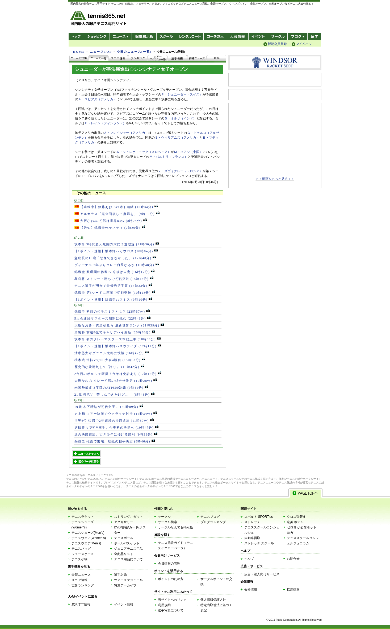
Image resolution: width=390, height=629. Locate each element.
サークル (277, 36)
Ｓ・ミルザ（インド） (180, 118)
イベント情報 (123, 604)
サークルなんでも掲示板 (175, 527)
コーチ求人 (216, 36)
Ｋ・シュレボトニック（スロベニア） (143, 152)
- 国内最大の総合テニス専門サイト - (99, 19)
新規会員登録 (277, 44)
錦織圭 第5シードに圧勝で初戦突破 (115, 293)
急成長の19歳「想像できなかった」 (115, 258)
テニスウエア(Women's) (89, 538)
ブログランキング (213, 522)
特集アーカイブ (125, 585)
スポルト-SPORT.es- (259, 517)
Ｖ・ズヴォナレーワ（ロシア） (180, 171)
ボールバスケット (127, 543)
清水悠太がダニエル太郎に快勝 (111, 353)
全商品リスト (123, 554)
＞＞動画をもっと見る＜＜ (275, 179)
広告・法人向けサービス (261, 574)
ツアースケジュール (128, 580)
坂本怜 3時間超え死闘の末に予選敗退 (116, 244)
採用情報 (293, 589)
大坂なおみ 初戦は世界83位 (110, 221)
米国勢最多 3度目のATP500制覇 (111, 388)
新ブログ (297, 36)
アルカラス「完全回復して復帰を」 (117, 214)
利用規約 (164, 605)
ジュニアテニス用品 (128, 549)
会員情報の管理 (169, 563)
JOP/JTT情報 (81, 604)
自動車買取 (252, 538)
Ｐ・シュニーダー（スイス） (182, 94)
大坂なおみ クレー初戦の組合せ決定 (115, 381)
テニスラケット (83, 517)
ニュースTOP (101, 51)
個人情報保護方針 (213, 600)
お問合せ (293, 559)
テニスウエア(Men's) (86, 543)
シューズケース (83, 554)
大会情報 (238, 36)
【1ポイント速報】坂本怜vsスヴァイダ (117, 346)
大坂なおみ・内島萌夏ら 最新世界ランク (119, 325)
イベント (258, 36)
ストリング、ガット (128, 517)
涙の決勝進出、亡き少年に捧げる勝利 (115, 434)
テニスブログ (210, 517)
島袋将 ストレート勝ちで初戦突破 (113, 279)
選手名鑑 (120, 575)
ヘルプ (249, 559)
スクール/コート (166, 36)
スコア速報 (79, 580)
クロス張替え (296, 517)
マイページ (304, 44)
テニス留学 (314, 36)
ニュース (121, 36)
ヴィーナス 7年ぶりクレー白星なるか (116, 265)
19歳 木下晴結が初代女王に (108, 407)
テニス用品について (128, 559)
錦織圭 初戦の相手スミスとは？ (112, 311)
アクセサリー (123, 522)
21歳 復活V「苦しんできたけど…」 (114, 394)
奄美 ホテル (295, 522)
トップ (76, 36)
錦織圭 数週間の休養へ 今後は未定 (114, 272)
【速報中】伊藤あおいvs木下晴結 (116, 207)
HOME (79, 51)
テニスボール (123, 538)
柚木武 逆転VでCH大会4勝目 (109, 360)
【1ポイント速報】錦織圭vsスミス (113, 299)
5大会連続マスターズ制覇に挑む (112, 318)
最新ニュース (81, 575)
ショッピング (97, 36)
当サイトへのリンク (172, 600)
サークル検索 (167, 522)
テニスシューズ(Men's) (88, 533)
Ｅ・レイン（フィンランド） (105, 123)
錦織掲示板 (144, 36)
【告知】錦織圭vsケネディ (109, 228)
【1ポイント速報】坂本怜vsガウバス (116, 251)
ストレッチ (252, 522)
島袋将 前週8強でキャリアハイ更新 (115, 332)
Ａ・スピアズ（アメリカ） (97, 99)
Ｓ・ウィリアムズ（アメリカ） (177, 137)
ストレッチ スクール (259, 543)
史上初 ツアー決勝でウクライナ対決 (115, 414)
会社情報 (250, 589)
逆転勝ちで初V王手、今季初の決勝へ (116, 427)
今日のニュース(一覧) (134, 51)
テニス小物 (79, 559)
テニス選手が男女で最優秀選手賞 (113, 286)
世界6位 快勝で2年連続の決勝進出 (114, 421)
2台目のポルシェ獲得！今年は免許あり (117, 374)
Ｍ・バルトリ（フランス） (168, 157)
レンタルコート (190, 36)
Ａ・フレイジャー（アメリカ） (126, 133)
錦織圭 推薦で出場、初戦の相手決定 (114, 441)
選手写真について (170, 610)
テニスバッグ (81, 549)
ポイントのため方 (170, 579)
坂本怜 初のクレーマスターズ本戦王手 (117, 339)
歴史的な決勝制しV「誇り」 (109, 367)
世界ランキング (83, 585)
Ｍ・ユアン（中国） (188, 152)
